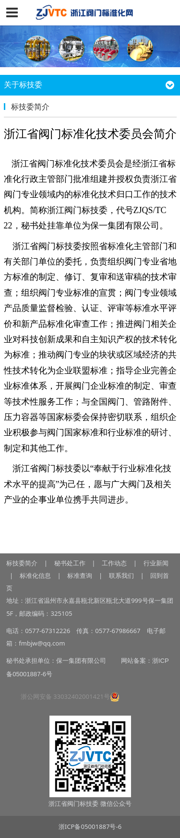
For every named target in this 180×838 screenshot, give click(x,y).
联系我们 (121, 575)
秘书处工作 (69, 563)
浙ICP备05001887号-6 (90, 826)
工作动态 (114, 563)
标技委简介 (21, 563)
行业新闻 (156, 563)
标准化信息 (34, 575)
